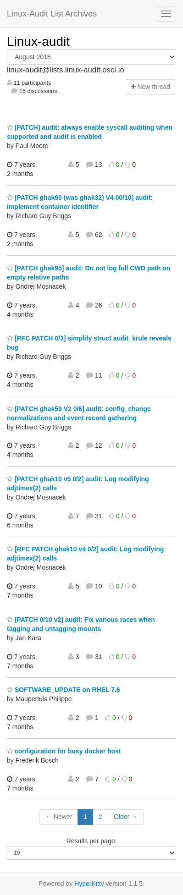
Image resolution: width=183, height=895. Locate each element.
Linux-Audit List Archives (52, 13)
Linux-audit (38, 41)
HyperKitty (89, 883)
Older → (126, 816)
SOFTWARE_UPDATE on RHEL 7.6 (63, 689)
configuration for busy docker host (64, 751)
